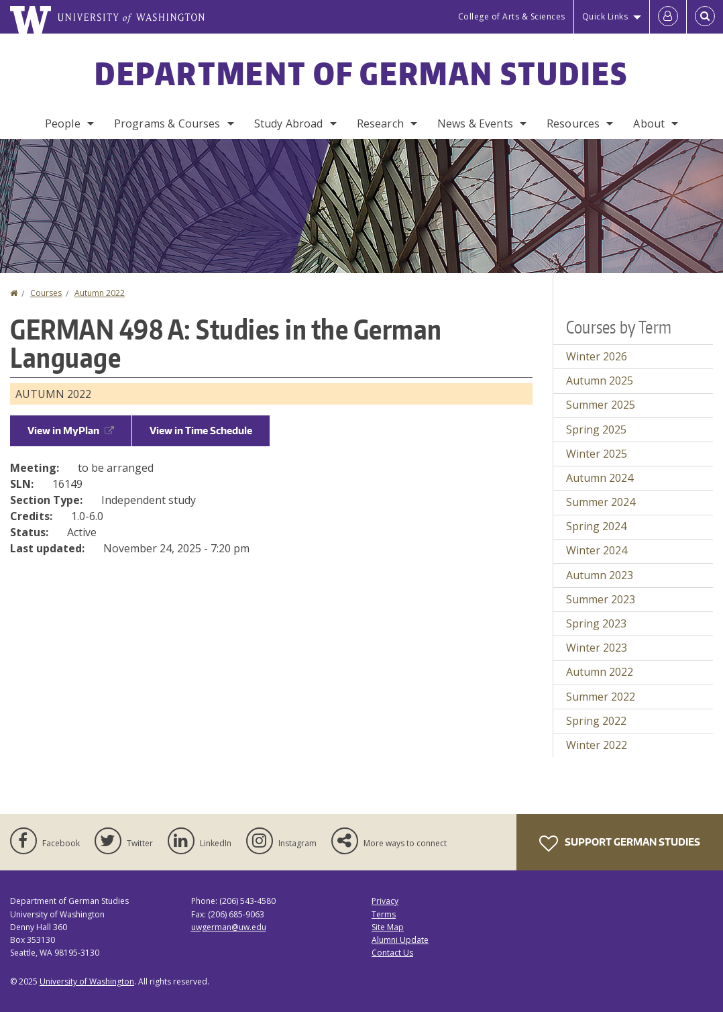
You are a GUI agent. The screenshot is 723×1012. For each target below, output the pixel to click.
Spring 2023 (596, 623)
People (62, 123)
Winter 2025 (596, 453)
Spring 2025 (596, 429)
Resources (573, 123)
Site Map (388, 927)
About (649, 123)
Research (380, 123)
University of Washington (87, 981)
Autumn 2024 (599, 477)
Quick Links (605, 16)
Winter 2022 (596, 745)
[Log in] (668, 17)
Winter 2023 (596, 647)
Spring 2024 (596, 526)
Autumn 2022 (99, 293)
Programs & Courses (167, 123)
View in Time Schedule (201, 430)
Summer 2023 (600, 599)
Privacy (385, 901)
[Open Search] (705, 17)
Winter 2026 (596, 356)
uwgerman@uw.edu (228, 927)
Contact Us (392, 952)
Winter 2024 (596, 550)
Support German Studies (619, 843)
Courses (46, 293)
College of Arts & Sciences (511, 16)
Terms (384, 914)
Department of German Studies (361, 73)
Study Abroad (288, 123)
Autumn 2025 (599, 380)
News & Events (475, 123)
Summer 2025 (600, 404)
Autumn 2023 (599, 575)
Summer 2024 (600, 502)
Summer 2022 (600, 696)
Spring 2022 (596, 720)
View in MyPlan (70, 430)
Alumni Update (400, 940)
